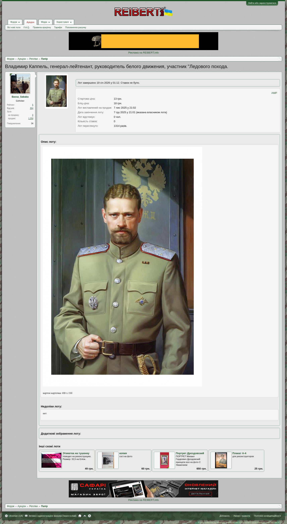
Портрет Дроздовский (190, 453)
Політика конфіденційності (267, 516)
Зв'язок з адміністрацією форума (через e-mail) (52, 516)
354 (31, 108)
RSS (89, 515)
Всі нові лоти (13, 27)
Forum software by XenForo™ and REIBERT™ (239, 522)
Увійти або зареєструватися (262, 3)
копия (123, 453)
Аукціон (30, 22)
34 (32, 123)
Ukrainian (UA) (16, 516)
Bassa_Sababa (20, 96)
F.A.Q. (27, 27)
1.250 (30, 118)
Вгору (84, 515)
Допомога (224, 516)
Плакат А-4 (239, 453)
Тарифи (58, 27)
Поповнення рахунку (75, 27)
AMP (274, 92)
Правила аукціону (42, 27)
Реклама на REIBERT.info (143, 52)
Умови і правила (241, 516)
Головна (79, 515)
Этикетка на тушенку (76, 453)
